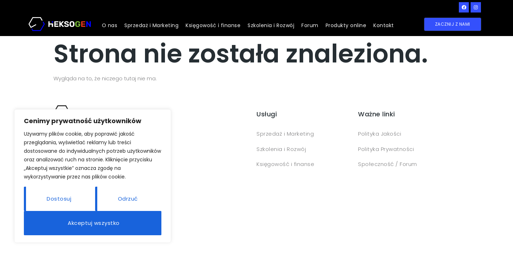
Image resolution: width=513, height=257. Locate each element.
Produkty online (346, 25)
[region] (92, 176)
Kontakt (383, 25)
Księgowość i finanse (213, 25)
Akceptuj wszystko (94, 223)
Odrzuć (128, 198)
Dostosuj (59, 198)
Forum (309, 25)
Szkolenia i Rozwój (271, 25)
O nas (110, 25)
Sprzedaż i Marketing (151, 25)
